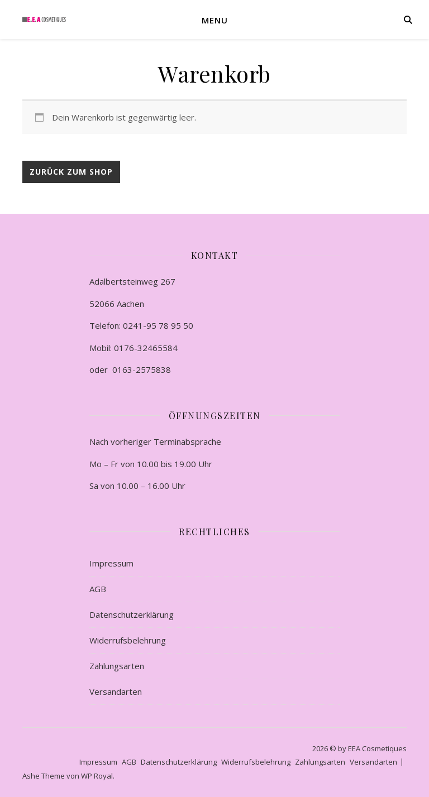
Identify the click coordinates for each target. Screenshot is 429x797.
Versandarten (115, 691)
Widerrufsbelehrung (127, 640)
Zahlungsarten (116, 665)
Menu (215, 20)
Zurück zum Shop (71, 171)
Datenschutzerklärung (131, 614)
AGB (97, 588)
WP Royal (97, 776)
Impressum (111, 563)
